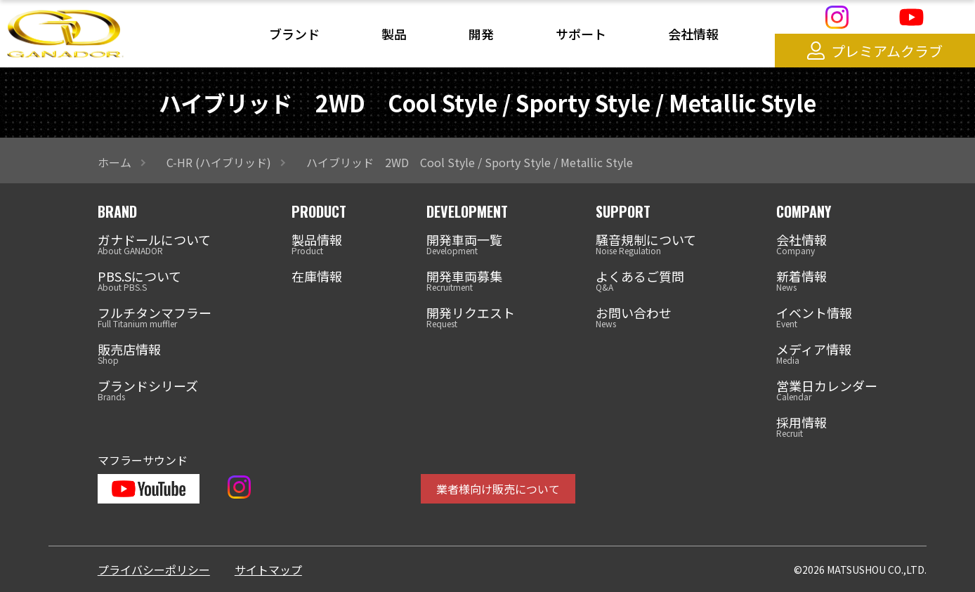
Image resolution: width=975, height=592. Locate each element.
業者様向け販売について (498, 488)
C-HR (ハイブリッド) (218, 162)
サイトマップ (268, 569)
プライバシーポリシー (154, 569)
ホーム (114, 162)
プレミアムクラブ (875, 51)
